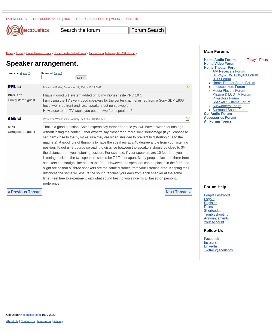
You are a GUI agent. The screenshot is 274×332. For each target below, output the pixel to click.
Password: (58, 75)
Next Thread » (178, 192)
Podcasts (130, 19)
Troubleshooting (216, 214)
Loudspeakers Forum (229, 87)
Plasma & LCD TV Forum (232, 94)
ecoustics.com (31, 314)
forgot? (58, 73)
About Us (12, 321)
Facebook (211, 238)
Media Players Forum (229, 90)
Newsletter (44, 321)
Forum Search (147, 30)
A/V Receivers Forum (229, 71)
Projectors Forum (226, 98)
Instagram (211, 242)
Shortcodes (212, 210)
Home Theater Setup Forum (234, 83)
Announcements (216, 218)
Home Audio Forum (220, 60)
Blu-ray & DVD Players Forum (235, 75)
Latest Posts (16, 19)
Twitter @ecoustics (218, 250)
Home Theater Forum (221, 67)
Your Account (214, 222)
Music (115, 19)
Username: (23, 75)
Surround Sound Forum (230, 110)
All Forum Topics (218, 121)
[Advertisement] (99, 252)
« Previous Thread (24, 192)
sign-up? (25, 73)
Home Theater (75, 19)
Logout (209, 199)
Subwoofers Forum (227, 106)
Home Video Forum (219, 63)
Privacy (58, 321)
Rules (208, 207)
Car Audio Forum (218, 114)
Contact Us (28, 321)
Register (210, 203)
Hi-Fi (33, 19)
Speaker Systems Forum (231, 102)
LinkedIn (210, 246)
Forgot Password (217, 195)
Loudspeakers (50, 19)
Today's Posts (257, 60)
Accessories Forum (220, 117)
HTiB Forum (222, 79)
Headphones (98, 19)
